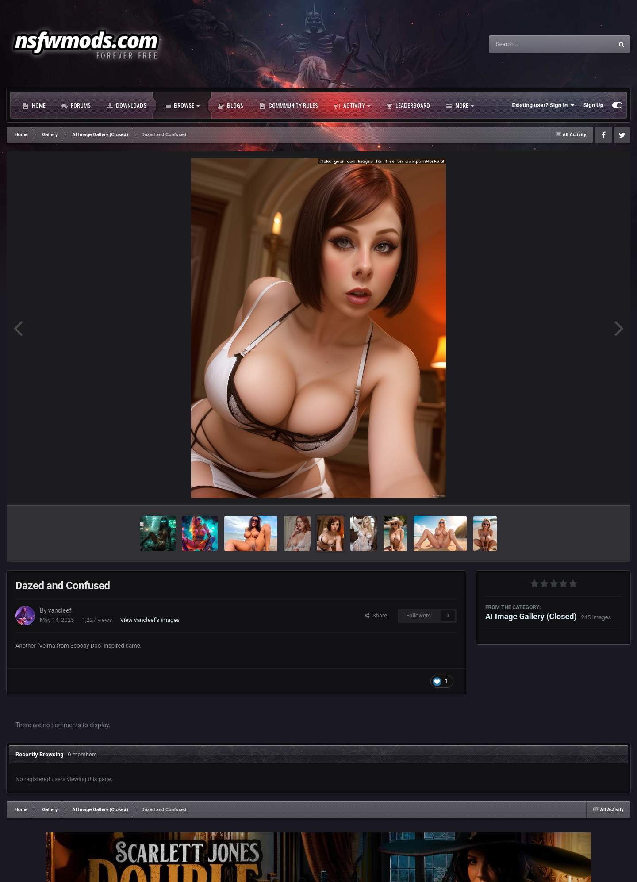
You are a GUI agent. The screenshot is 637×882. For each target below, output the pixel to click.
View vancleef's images (150, 620)
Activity (352, 105)
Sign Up (593, 105)
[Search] (528, 44)
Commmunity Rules (288, 105)
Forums (76, 105)
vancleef (59, 610)
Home (34, 105)
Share (376, 615)
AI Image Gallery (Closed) (531, 616)
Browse (182, 105)
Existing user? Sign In (543, 105)
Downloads (126, 105)
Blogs (230, 105)
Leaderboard (408, 105)
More (460, 105)
